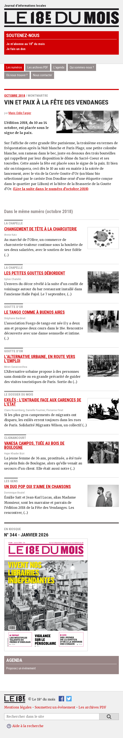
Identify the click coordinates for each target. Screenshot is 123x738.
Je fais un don (15, 49)
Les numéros (14, 67)
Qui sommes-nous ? (82, 67)
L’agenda (58, 67)
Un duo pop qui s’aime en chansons (37, 486)
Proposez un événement (21, 668)
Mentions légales (18, 707)
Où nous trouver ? (17, 75)
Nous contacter (42, 75)
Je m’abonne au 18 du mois (25, 44)
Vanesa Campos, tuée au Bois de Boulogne (34, 445)
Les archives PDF (37, 67)
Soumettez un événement (55, 707)
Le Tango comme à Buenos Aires (34, 312)
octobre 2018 (14, 96)
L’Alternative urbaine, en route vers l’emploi (39, 358)
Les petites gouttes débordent (34, 273)
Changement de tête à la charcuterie (40, 229)
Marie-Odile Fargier (20, 113)
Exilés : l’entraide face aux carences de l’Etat (42, 402)
